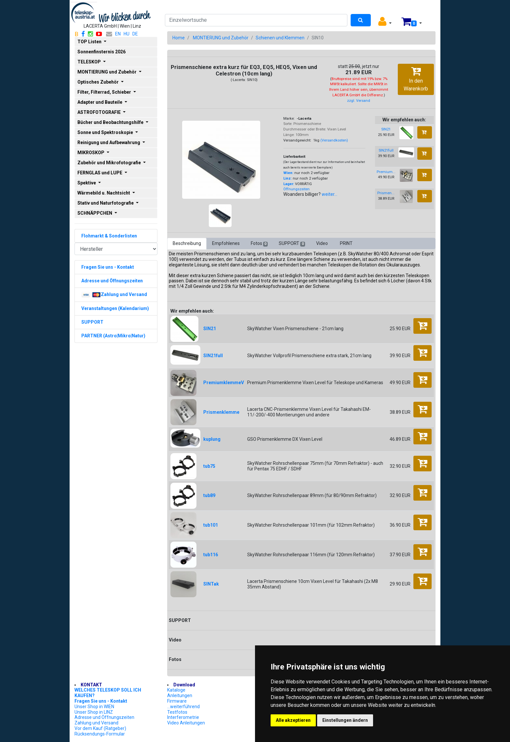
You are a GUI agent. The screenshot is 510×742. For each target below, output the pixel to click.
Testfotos (177, 712)
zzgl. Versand (358, 101)
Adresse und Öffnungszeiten (104, 717)
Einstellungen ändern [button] (345, 720)
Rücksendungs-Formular (99, 733)
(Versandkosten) (334, 140)
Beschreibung (187, 243)
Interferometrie (183, 717)
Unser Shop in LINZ (93, 712)
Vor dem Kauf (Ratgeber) (100, 728)
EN (118, 33)
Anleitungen (179, 695)
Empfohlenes (226, 243)
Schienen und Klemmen (280, 37)
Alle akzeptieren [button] (293, 720)
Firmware (177, 701)
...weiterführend (183, 706)
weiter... (329, 194)
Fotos (259, 244)
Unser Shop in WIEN (94, 706)
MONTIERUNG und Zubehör (220, 37)
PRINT (346, 243)
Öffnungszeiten (296, 189)
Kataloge (176, 690)
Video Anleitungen (186, 722)
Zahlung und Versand (96, 722)
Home (178, 37)
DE (135, 33)
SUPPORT (292, 244)
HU (126, 33)
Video (322, 243)
